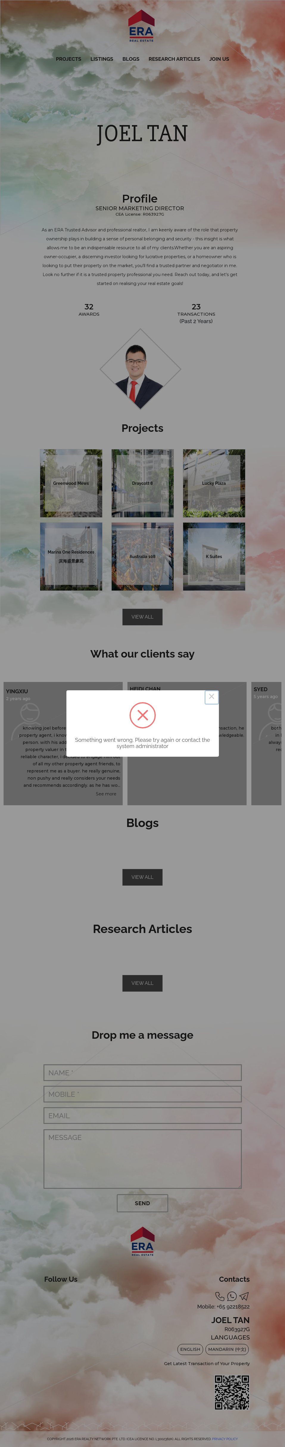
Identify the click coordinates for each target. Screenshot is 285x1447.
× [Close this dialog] (211, 697)
